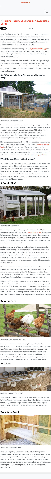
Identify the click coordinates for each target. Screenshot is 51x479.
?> (15, 3)
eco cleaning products (38, 155)
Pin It (31, 29)
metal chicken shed (35, 232)
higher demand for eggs (38, 49)
